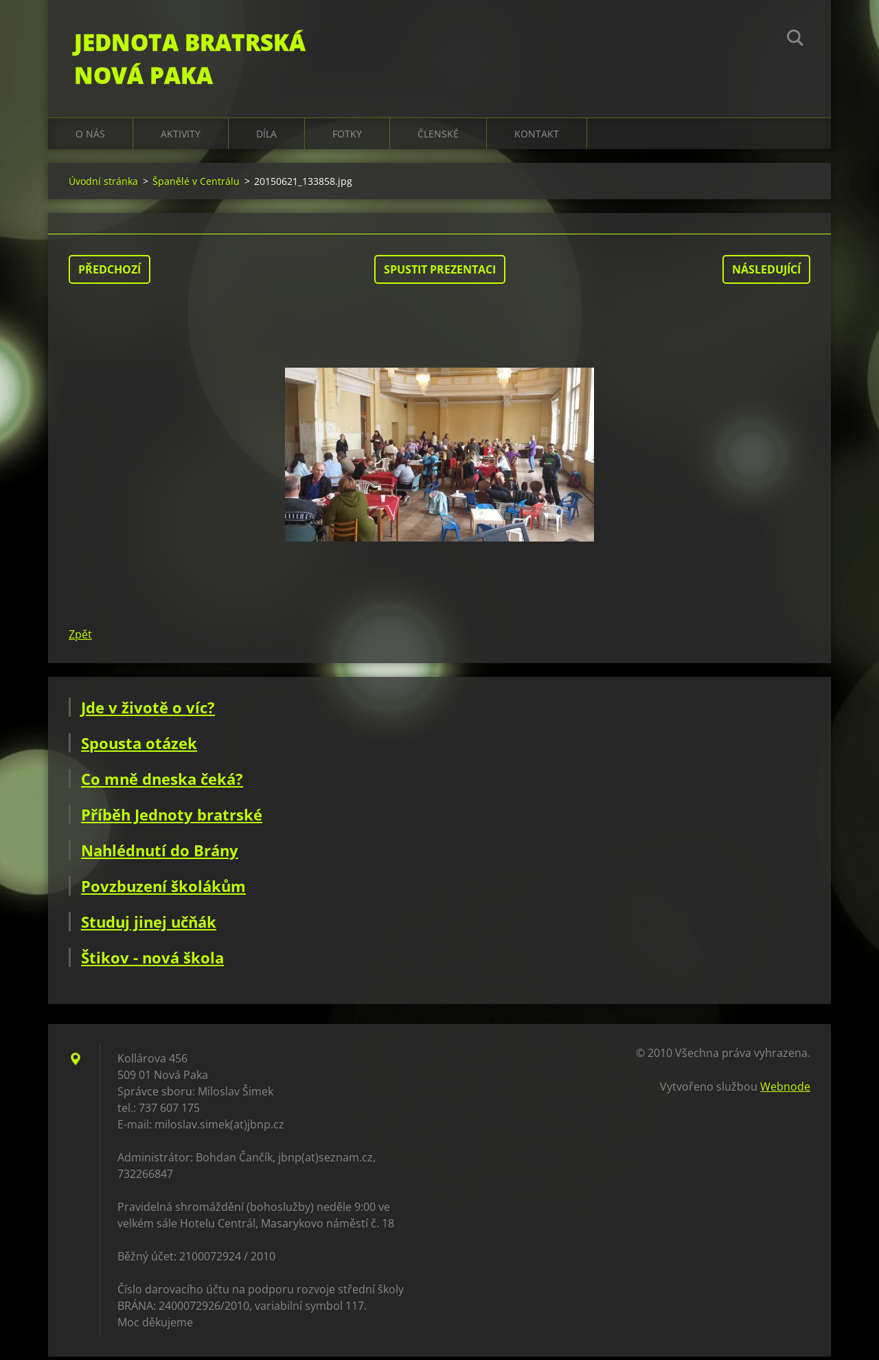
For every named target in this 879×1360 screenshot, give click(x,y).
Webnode (785, 1089)
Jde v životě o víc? (148, 710)
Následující (766, 272)
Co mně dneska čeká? (162, 782)
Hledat (795, 39)
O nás (90, 137)
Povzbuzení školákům (163, 889)
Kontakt (536, 137)
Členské (438, 137)
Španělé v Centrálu (196, 184)
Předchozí (109, 272)
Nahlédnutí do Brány (159, 853)
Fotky (347, 137)
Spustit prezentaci (440, 272)
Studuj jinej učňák (148, 925)
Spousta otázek (139, 746)
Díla (266, 137)
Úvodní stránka (103, 184)
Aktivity (181, 137)
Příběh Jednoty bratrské (171, 817)
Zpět (80, 637)
